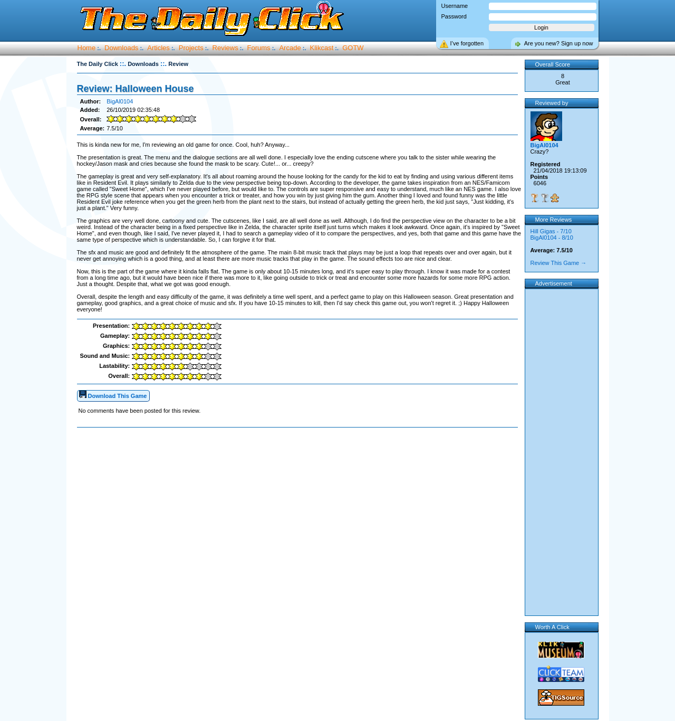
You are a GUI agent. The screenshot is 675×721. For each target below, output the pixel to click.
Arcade (290, 48)
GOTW (352, 48)
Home (87, 48)
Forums (259, 48)
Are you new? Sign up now (558, 43)
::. (123, 64)
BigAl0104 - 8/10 (552, 237)
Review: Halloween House (135, 88)
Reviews (225, 48)
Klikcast (322, 48)
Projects (191, 48)
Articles (158, 48)
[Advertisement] (299, 461)
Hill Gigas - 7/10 (551, 231)
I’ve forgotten (467, 43)
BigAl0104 (120, 101)
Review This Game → (559, 263)
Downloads (121, 48)
